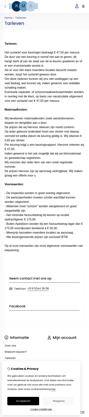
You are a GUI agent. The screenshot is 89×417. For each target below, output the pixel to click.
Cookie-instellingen (41, 409)
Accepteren (23, 401)
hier (53, 389)
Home (8, 18)
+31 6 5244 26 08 (38, 288)
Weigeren (59, 401)
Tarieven (20, 18)
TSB (82, 412)
